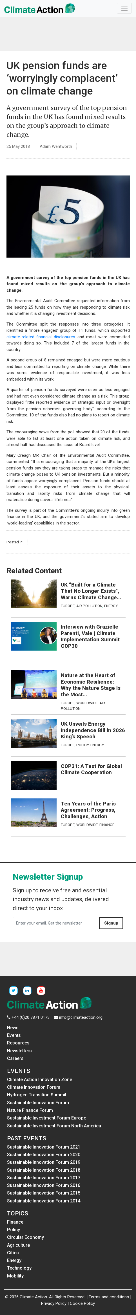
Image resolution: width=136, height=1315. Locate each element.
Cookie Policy (82, 1303)
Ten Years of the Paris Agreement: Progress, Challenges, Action (88, 810)
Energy (111, 605)
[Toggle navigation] (124, 8)
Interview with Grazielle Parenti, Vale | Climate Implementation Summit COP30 (90, 636)
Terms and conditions (109, 1296)
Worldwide (87, 703)
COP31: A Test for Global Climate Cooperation (91, 769)
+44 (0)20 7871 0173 (31, 1017)
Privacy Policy (53, 1303)
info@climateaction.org (80, 1017)
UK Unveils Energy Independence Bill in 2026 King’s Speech (93, 730)
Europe (68, 605)
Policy (82, 745)
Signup (111, 923)
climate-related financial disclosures (40, 336)
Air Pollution (89, 605)
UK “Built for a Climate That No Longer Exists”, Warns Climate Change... (91, 591)
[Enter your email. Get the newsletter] (56, 923)
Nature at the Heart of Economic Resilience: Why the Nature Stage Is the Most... (91, 685)
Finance (106, 824)
